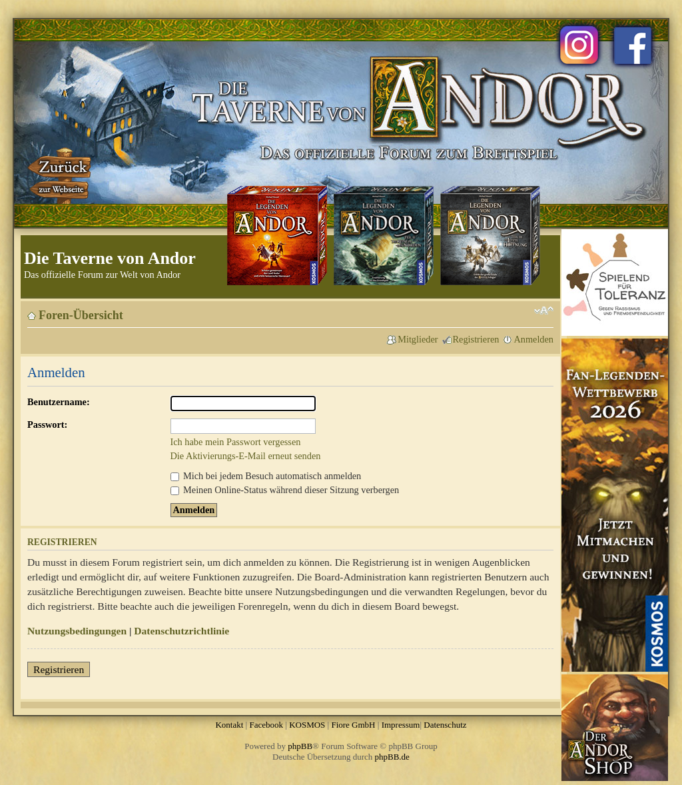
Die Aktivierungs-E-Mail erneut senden (245, 455)
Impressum (401, 725)
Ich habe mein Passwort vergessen (235, 441)
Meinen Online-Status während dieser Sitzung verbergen (285, 489)
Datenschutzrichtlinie (181, 630)
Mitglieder (418, 339)
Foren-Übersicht (81, 315)
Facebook (266, 725)
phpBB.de (392, 757)
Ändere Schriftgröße (543, 311)
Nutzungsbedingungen (77, 630)
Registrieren (476, 339)
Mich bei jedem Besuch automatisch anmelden (266, 475)
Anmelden (533, 339)
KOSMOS (307, 725)
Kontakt (229, 725)
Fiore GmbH (353, 725)
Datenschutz (445, 725)
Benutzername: (58, 401)
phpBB (300, 746)
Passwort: (47, 424)
